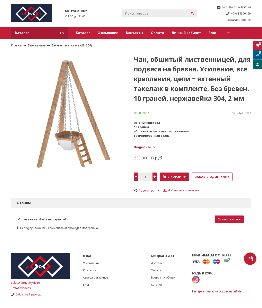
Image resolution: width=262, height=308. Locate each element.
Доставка (157, 263)
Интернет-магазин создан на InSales (217, 291)
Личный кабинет (186, 32)
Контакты (134, 32)
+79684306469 (21, 288)
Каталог (83, 32)
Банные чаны (37, 45)
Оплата (157, 32)
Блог (213, 32)
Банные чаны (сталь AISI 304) (71, 45)
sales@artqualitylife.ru (25, 282)
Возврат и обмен (163, 277)
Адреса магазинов (95, 277)
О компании (108, 32)
